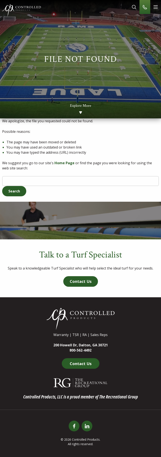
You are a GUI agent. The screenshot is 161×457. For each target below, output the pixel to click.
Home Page (64, 163)
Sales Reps (99, 334)
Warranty (61, 334)
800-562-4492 (80, 350)
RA (84, 334)
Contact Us (80, 281)
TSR (75, 334)
